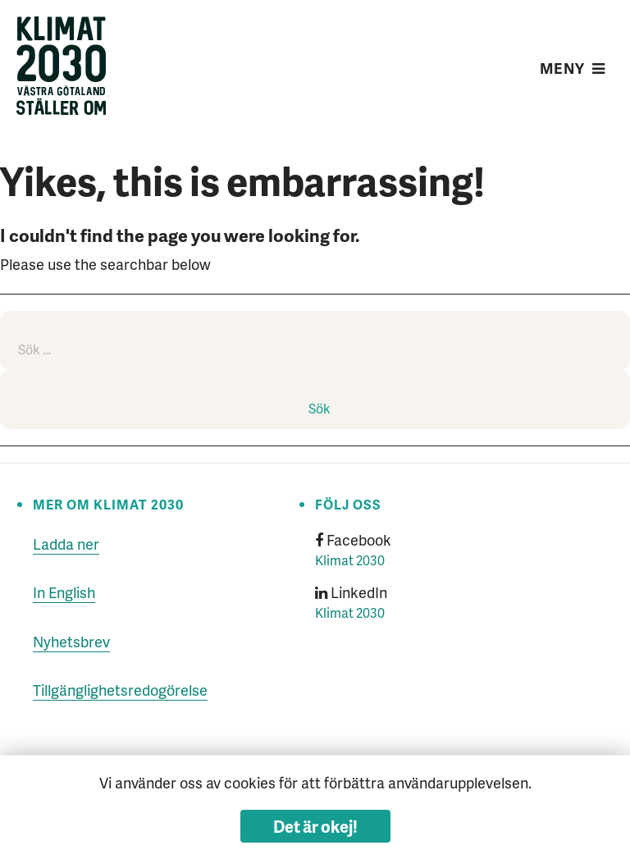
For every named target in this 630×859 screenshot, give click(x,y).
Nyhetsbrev (71, 641)
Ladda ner (66, 543)
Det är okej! (315, 826)
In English (64, 592)
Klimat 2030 (350, 560)
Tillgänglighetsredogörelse (120, 689)
